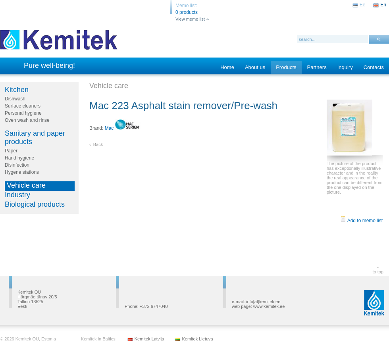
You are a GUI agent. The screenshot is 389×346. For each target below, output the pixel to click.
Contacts (374, 67)
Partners (317, 67)
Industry (17, 195)
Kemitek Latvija (149, 338)
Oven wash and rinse (27, 120)
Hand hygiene (19, 158)
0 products (186, 12)
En (383, 5)
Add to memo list (361, 220)
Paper (11, 151)
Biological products (35, 204)
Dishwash (15, 99)
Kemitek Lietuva (197, 338)
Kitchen (17, 90)
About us (255, 67)
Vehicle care (26, 185)
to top (377, 271)
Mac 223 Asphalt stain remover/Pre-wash (183, 105)
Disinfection (17, 165)
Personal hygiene (23, 113)
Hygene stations (22, 172)
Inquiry (345, 67)
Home (227, 67)
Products (286, 67)
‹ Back (96, 144)
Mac (123, 128)
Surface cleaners (22, 106)
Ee (363, 5)
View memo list (190, 19)
